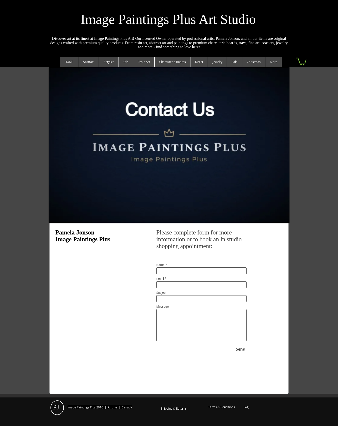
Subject (161, 292)
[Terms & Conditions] (221, 407)
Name (160, 264)
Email (160, 278)
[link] (301, 61)
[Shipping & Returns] (173, 409)
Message (162, 306)
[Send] (241, 349)
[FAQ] (246, 407)
